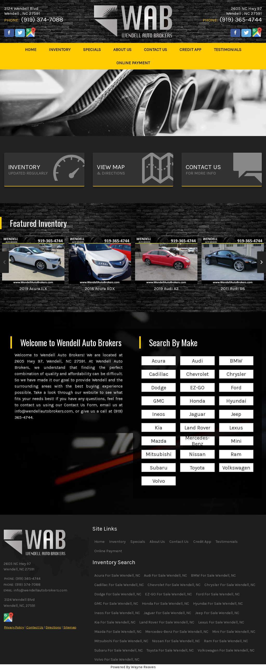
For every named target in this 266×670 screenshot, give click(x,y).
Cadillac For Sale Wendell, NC (119, 585)
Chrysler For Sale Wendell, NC (229, 585)
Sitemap (69, 627)
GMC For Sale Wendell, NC (116, 603)
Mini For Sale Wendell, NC (233, 631)
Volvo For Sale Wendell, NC (116, 659)
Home (99, 541)
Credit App (202, 541)
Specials (137, 541)
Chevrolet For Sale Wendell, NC (174, 585)
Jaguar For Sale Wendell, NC (167, 613)
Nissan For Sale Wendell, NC (176, 641)
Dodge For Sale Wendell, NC (117, 594)
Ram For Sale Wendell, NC (226, 641)
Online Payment (108, 551)
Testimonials (227, 541)
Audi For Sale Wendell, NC (165, 575)
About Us (157, 541)
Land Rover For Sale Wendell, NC (166, 622)
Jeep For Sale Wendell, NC (217, 613)
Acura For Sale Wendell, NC (117, 575)
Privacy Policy (14, 627)
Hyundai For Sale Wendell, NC (218, 603)
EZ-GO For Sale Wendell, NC (168, 594)
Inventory (117, 541)
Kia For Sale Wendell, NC (115, 622)
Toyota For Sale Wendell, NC (170, 650)
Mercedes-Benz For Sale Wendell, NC (176, 631)
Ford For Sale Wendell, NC (218, 594)
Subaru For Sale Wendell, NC (118, 650)
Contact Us (34, 627)
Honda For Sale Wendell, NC (165, 603)
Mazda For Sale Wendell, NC (118, 631)
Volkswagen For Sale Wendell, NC (226, 650)
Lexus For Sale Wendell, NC (221, 622)
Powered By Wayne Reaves (133, 667)
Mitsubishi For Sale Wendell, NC (121, 641)
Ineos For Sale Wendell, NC (117, 613)
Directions (53, 627)
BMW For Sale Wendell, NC (213, 575)
